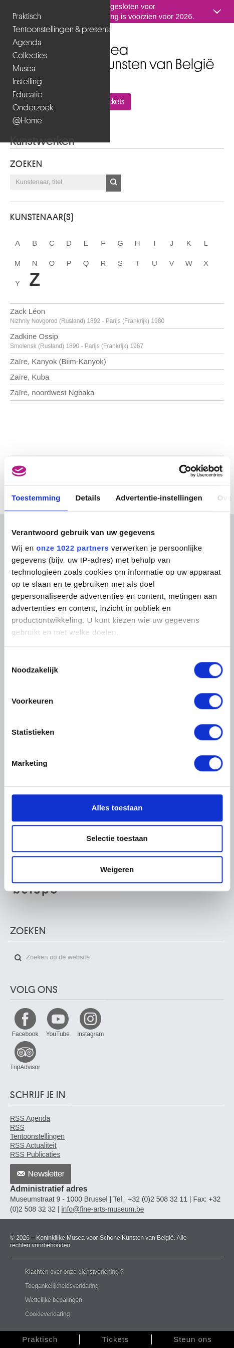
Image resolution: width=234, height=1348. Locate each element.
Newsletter (46, 1174)
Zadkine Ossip (76, 341)
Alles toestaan (117, 807)
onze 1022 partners (72, 548)
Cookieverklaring (47, 1313)
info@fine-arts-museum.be (102, 1209)
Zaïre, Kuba (29, 377)
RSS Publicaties (35, 1154)
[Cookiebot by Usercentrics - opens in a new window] (178, 470)
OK (113, 183)
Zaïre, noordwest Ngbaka (52, 392)
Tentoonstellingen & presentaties (56, 29)
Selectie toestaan (117, 838)
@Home (27, 120)
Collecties (30, 55)
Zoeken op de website (18, 957)
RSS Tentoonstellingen (37, 1131)
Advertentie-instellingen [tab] (158, 497)
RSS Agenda (30, 1118)
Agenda (27, 42)
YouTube (58, 1034)
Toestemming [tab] (36, 497)
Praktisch (27, 16)
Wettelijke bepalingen (53, 1299)
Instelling (27, 81)
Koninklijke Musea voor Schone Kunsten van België (12, 44)
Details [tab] (88, 497)
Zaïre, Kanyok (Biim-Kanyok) (58, 361)
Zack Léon (87, 315)
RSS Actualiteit (33, 1145)
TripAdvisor (25, 1067)
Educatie (28, 94)
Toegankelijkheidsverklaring (62, 1285)
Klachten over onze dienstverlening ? (74, 1271)
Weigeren (117, 869)
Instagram (90, 1034)
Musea (24, 68)
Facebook (25, 1034)
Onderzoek (33, 107)
